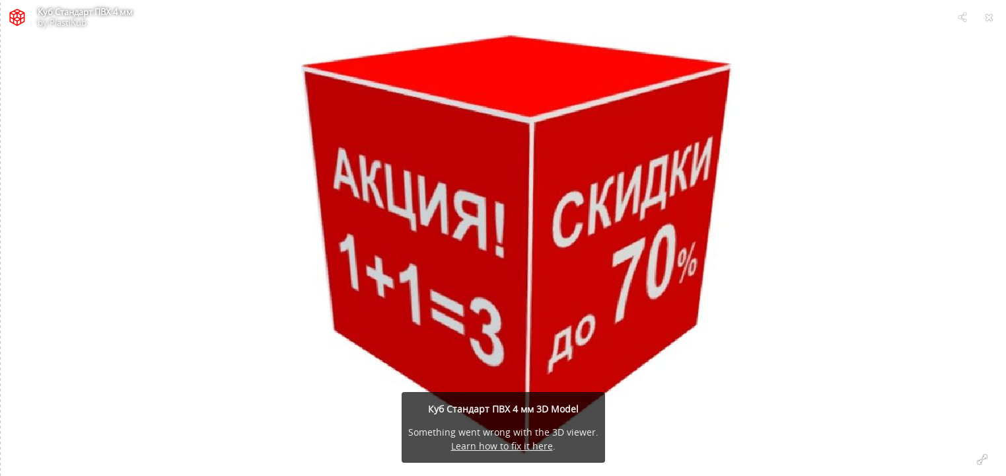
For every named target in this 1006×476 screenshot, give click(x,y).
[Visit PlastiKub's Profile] (17, 17)
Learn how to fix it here (502, 446)
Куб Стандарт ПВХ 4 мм (85, 12)
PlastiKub (68, 22)
